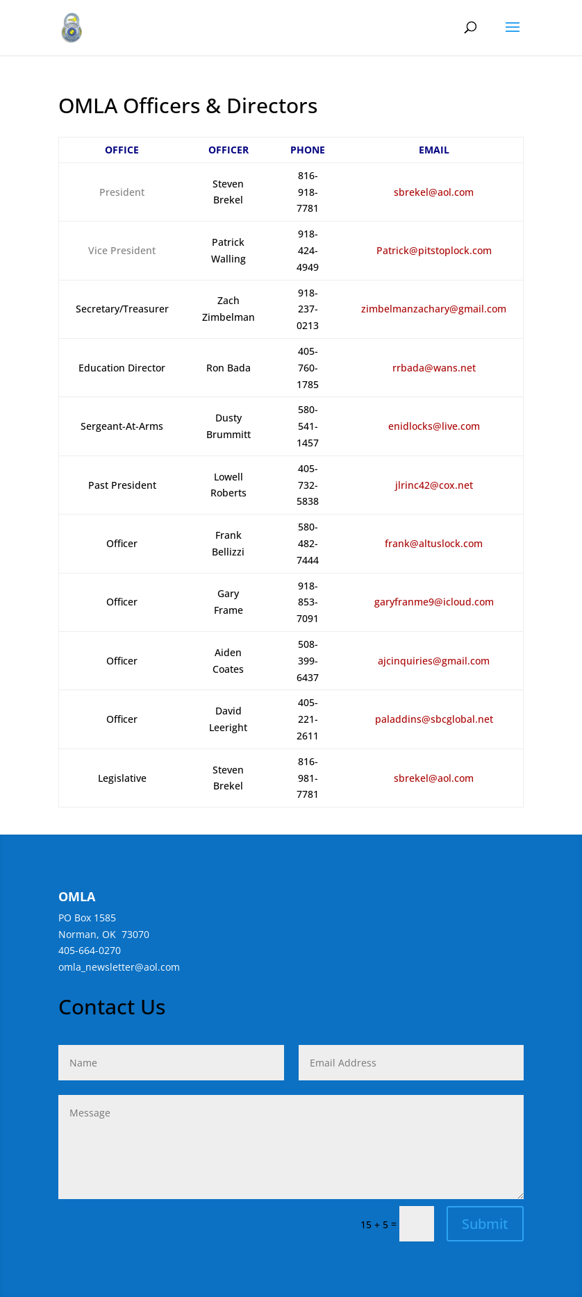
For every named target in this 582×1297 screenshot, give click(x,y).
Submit (485, 1223)
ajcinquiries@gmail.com (434, 660)
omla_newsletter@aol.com (119, 966)
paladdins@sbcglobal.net (434, 719)
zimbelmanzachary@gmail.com (433, 308)
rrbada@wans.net (434, 367)
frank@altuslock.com (434, 543)
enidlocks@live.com (434, 426)
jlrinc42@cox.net (434, 485)
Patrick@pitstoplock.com (434, 250)
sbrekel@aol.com (434, 192)
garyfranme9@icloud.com (434, 601)
